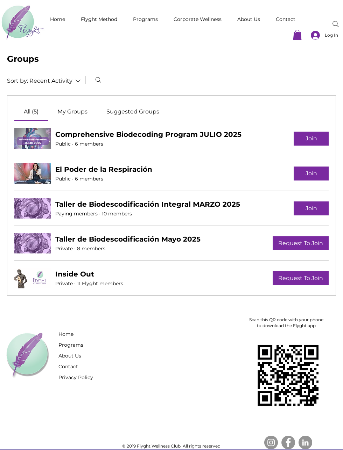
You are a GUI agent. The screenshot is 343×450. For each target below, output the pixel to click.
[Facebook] (288, 442)
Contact (68, 366)
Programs (70, 345)
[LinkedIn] (305, 442)
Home (66, 334)
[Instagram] (271, 442)
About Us (69, 356)
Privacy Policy (75, 377)
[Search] (335, 24)
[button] (297, 35)
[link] (31, 111)
